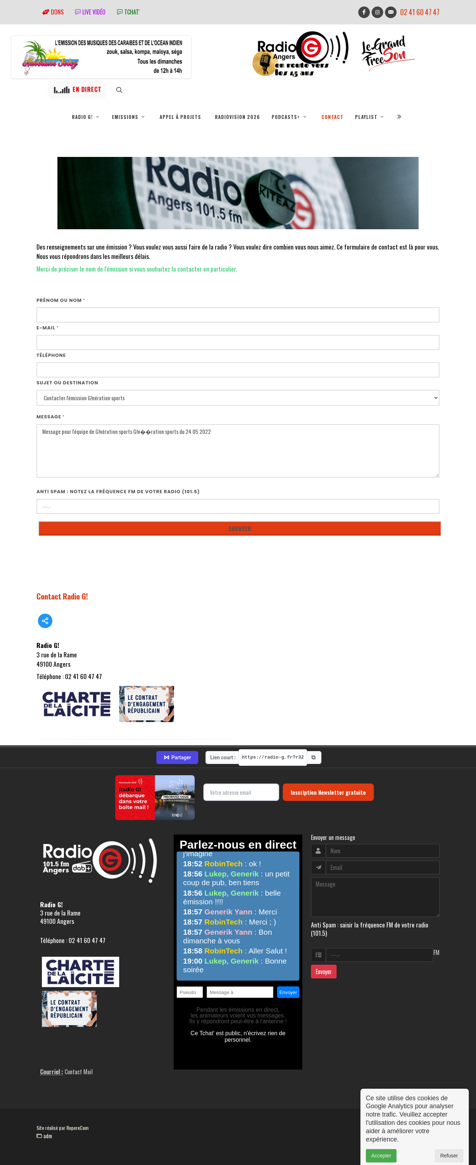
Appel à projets (180, 116)
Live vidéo (90, 12)
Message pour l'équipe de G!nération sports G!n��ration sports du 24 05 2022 (238, 451)
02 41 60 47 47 (420, 12)
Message (50, 416)
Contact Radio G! (62, 596)
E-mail (47, 327)
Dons (53, 12)
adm (44, 1136)
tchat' (128, 12)
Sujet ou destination (67, 382)
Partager (177, 757)
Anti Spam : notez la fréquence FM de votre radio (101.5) (118, 491)
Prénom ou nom (60, 300)
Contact (332, 116)
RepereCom (77, 1127)
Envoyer (324, 971)
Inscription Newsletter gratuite (328, 792)
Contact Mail (79, 1071)
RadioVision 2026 (237, 116)
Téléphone (51, 355)
